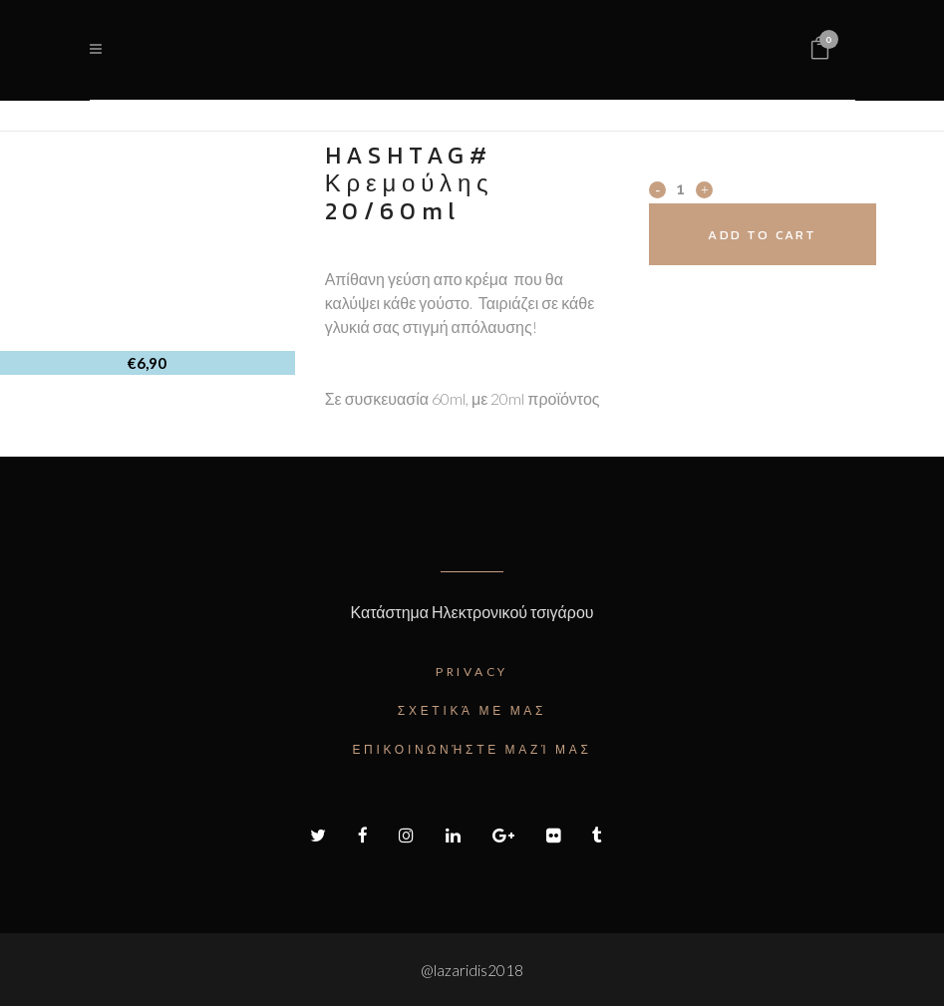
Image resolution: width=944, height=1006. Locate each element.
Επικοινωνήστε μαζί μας (471, 749)
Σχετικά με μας (472, 710)
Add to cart (762, 234)
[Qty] (681, 188)
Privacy (472, 671)
